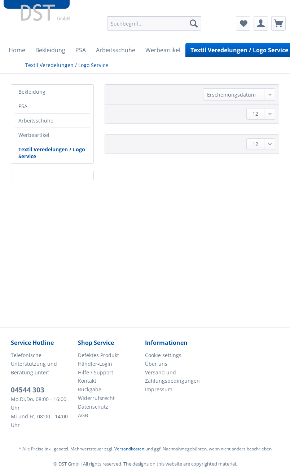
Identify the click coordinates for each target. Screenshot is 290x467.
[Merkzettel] (243, 23)
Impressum (158, 389)
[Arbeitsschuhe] (115, 50)
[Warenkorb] (278, 23)
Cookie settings (163, 355)
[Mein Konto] (261, 23)
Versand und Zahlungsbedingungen (172, 376)
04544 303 (27, 390)
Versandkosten (129, 449)
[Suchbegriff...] (154, 23)
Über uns (156, 363)
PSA (22, 106)
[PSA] (80, 50)
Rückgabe (89, 389)
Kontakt (87, 380)
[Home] (17, 50)
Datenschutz (93, 406)
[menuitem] (154, 26)
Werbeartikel (33, 135)
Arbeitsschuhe (35, 120)
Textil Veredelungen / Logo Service (51, 153)
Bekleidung (31, 91)
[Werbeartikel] (162, 50)
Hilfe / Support (95, 372)
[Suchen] (193, 23)
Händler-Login (95, 363)
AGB (83, 415)
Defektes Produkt (98, 355)
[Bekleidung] (50, 50)
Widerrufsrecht (96, 398)
